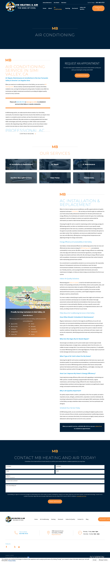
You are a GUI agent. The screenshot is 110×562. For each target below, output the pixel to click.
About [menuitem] (50, 8)
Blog (87, 519)
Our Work (56, 2)
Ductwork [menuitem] (75, 8)
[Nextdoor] (23, 547)
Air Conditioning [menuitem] (58, 8)
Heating (53, 519)
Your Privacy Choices (23, 557)
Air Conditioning (44, 519)
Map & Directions (56, 534)
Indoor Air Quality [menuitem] (83, 8)
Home (36, 519)
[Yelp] (15, 547)
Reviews (63, 2)
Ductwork (60, 519)
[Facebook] (6, 547)
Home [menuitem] (44, 8)
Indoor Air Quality (70, 519)
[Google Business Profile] (19, 547)
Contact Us (98, 8)
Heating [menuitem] (67, 8)
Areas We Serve (47, 2)
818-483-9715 (100, 2)
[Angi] (10, 547)
